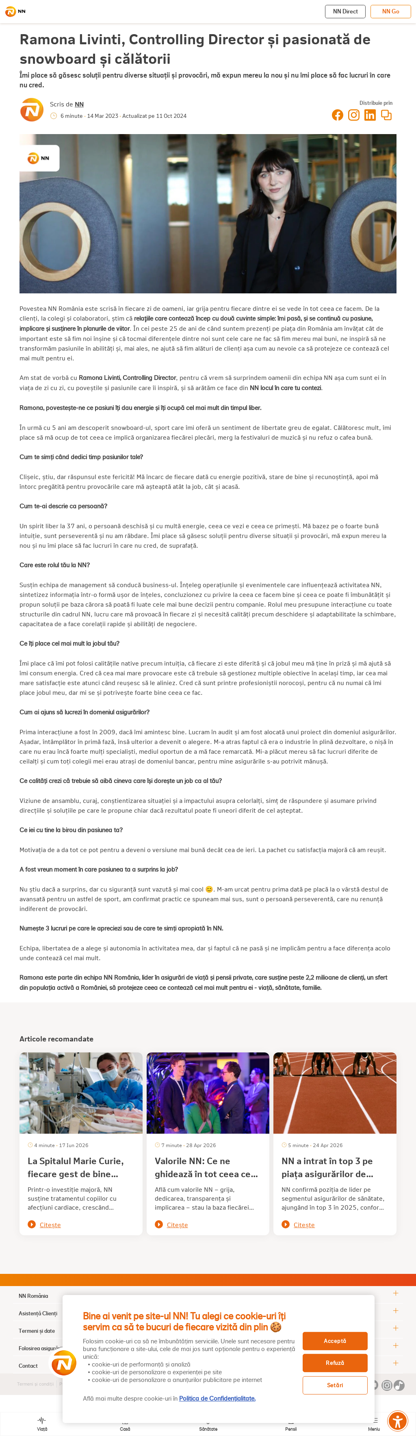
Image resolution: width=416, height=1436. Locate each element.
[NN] (15, 11)
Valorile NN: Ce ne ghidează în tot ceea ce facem (203, 1173)
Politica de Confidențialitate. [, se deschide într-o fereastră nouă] (217, 1398)
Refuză (335, 1363)
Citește (50, 1224)
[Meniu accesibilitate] (398, 1421)
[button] (61, 1363)
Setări (335, 1385)
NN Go (390, 11)
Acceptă (335, 1341)
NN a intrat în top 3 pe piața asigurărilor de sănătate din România (327, 1173)
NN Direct (345, 11)
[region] (219, 1359)
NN (79, 104)
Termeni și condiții (35, 1384)
